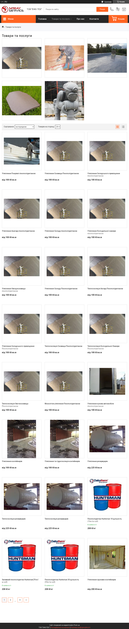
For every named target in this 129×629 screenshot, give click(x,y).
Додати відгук (118, 9)
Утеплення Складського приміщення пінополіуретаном (103, 174)
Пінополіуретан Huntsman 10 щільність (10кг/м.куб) (104, 520)
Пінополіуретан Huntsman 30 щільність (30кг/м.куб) (62, 581)
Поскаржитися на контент (60, 627)
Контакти (94, 19)
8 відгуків (108, 2)
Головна (42, 19)
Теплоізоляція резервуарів (13, 519)
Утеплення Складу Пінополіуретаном (61, 289)
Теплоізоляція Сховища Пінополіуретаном (63, 346)
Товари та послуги (61, 19)
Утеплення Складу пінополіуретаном (61, 231)
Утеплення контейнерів (12, 461)
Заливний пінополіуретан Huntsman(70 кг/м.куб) (20, 581)
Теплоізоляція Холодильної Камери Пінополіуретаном (103, 347)
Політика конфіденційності (80, 627)
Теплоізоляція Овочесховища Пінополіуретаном (15, 405)
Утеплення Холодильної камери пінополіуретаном (101, 232)
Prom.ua (77, 625)
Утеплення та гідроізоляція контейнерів (62, 461)
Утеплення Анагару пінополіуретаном (18, 231)
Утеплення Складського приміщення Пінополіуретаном (18, 347)
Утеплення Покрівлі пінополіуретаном (19, 173)
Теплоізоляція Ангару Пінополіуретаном (105, 289)
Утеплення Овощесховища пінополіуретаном (13, 290)
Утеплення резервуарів (97, 461)
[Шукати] (102, 9)
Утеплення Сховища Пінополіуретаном (62, 173)
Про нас (80, 19)
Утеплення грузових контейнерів (101, 580)
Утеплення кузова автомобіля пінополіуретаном (100, 405)
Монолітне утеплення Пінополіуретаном (62, 404)
